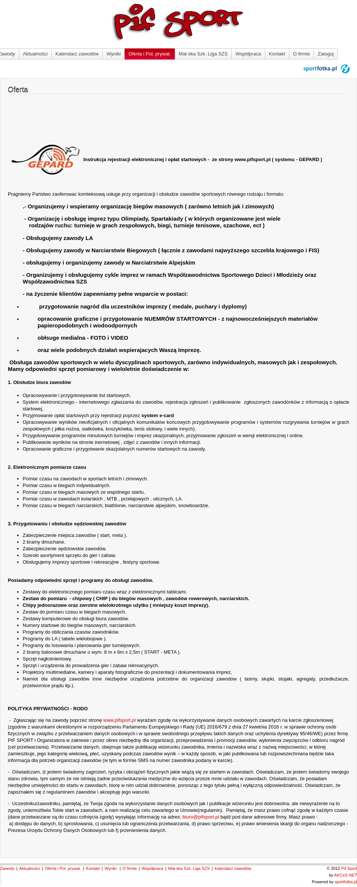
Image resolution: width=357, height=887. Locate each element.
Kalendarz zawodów (77, 54)
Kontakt (277, 54)
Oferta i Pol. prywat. (150, 54)
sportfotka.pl (346, 882)
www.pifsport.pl (119, 720)
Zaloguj (326, 54)
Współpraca (248, 54)
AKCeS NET (345, 875)
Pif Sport (349, 868)
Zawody (7, 868)
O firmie (301, 54)
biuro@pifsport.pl (201, 817)
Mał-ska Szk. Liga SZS (203, 54)
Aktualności (35, 54)
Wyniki (113, 54)
